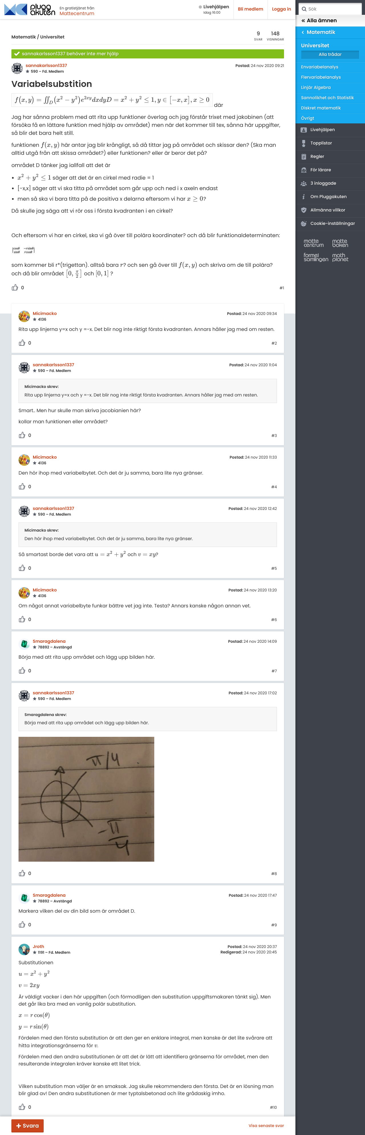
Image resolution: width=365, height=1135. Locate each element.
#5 (274, 561)
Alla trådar (330, 55)
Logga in (281, 9)
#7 (274, 663)
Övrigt (307, 118)
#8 (274, 866)
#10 (273, 1100)
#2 (274, 335)
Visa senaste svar (266, 1125)
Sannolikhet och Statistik (327, 98)
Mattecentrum (77, 13)
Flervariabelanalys (321, 77)
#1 (281, 280)
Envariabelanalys (319, 67)
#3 (274, 428)
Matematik (23, 37)
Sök (304, 9)
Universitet (52, 37)
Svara (31, 1126)
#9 (274, 917)
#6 (274, 612)
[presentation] (57, 97)
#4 (274, 479)
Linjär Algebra (316, 88)
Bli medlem (250, 9)
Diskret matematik (321, 108)
